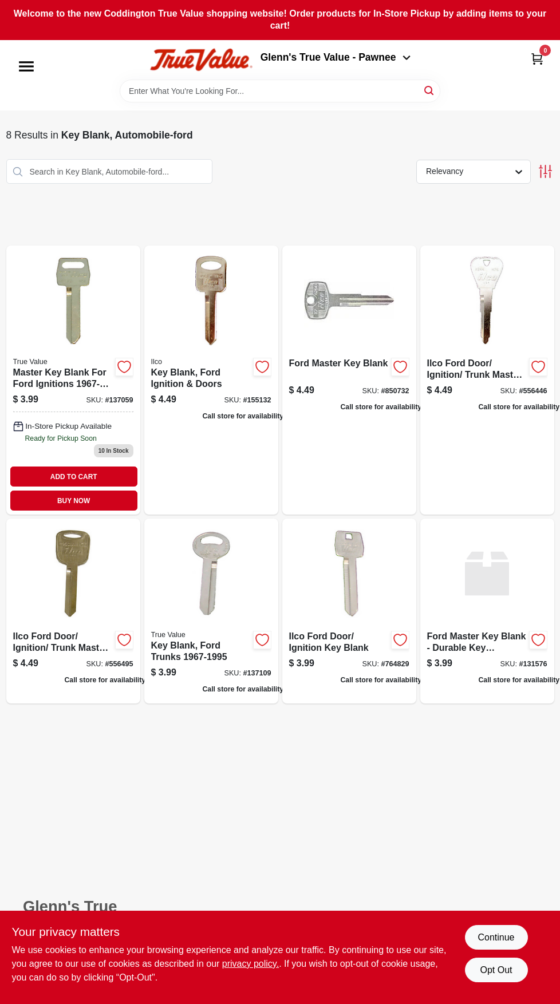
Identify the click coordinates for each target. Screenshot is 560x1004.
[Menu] (26, 66)
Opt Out (496, 970)
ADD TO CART (73, 477)
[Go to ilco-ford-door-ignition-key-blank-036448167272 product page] (349, 611)
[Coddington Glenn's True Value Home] (201, 60)
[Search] (429, 90)
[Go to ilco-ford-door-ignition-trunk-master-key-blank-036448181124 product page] (487, 380)
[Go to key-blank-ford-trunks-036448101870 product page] (211, 611)
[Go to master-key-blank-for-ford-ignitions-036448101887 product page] (73, 380)
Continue (496, 937)
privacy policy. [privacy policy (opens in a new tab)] (250, 964)
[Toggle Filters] (545, 171)
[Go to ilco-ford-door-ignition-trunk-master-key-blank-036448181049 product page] (73, 611)
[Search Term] (280, 91)
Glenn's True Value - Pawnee (336, 57)
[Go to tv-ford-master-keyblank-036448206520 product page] (487, 611)
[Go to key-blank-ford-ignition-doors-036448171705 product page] (211, 380)
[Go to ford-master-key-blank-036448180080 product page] (349, 380)
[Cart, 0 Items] (537, 59)
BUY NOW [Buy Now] (73, 501)
